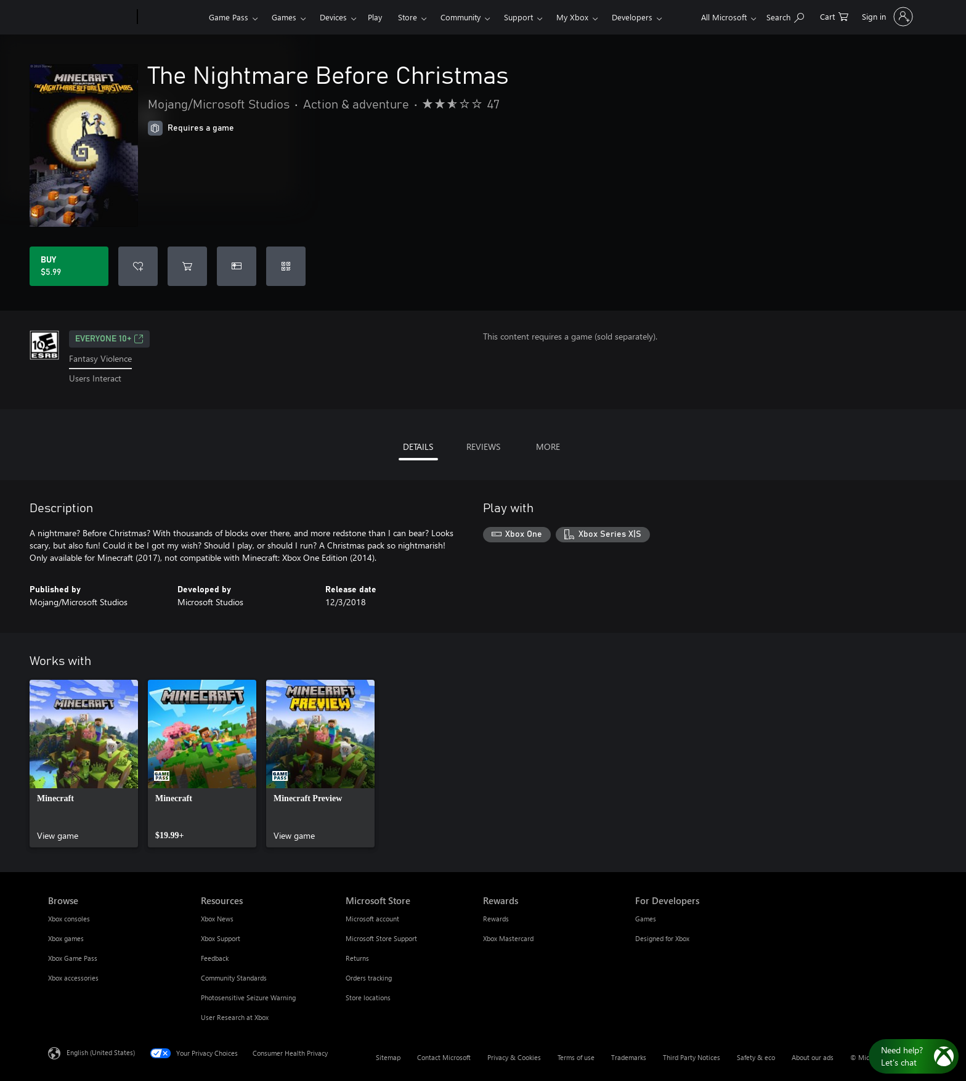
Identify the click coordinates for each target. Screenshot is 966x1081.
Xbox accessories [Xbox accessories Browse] (73, 978)
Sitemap (388, 1057)
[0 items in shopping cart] (834, 15)
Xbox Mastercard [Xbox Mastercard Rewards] (508, 938)
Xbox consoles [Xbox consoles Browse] (69, 919)
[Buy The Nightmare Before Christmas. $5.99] (69, 266)
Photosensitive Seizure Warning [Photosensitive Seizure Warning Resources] (248, 997)
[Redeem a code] (286, 266)
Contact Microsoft (444, 1057)
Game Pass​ (228, 17)
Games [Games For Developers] (645, 919)
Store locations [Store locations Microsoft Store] (368, 997)
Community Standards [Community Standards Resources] (234, 978)
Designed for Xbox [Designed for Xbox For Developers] (662, 938)
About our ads (813, 1057)
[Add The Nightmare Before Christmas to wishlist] (138, 266)
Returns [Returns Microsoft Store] (357, 958)
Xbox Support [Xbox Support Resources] (220, 938)
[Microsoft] (90, 17)
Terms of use (576, 1057)
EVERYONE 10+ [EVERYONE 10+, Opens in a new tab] (109, 339)
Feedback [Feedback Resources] (215, 958)
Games (284, 17)
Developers (632, 17)
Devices (333, 17)
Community (460, 17)
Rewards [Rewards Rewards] (496, 919)
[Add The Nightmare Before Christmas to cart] (187, 266)
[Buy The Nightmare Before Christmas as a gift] (236, 266)
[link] (84, 763)
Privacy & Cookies (514, 1057)
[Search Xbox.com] (785, 16)
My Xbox (572, 17)
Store (407, 17)
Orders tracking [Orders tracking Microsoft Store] (369, 978)
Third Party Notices (691, 1057)
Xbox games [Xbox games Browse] (66, 938)
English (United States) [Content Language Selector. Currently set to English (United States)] (101, 1052)
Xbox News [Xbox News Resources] (217, 919)
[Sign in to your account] (886, 16)
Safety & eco (756, 1057)
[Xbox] (172, 17)
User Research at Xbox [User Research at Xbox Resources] (235, 1017)
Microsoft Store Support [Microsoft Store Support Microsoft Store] (381, 938)
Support (518, 17)
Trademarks (628, 1057)
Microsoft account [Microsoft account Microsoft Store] (372, 919)
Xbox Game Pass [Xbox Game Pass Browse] (72, 958)
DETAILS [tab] (418, 446)
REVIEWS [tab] (483, 446)
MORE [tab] (548, 446)
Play (375, 17)
